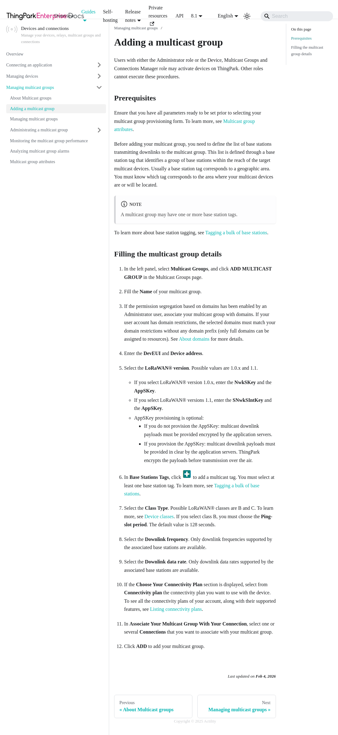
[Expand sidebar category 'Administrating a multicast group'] (99, 130)
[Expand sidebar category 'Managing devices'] (99, 76)
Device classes (159, 516)
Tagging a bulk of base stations (236, 232)
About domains (194, 339)
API (180, 15)
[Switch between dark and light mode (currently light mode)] (247, 16)
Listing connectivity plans (176, 609)
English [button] (221, 15)
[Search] (297, 16)
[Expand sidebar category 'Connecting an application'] (99, 65)
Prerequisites (301, 38)
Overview (64, 15)
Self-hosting (110, 15)
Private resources (157, 15)
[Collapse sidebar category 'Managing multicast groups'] (99, 87)
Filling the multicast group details (307, 50)
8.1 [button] (194, 15)
